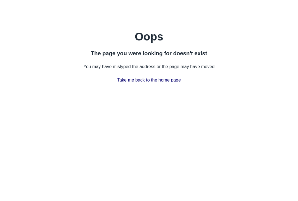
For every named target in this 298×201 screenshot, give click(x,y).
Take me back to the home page (149, 80)
